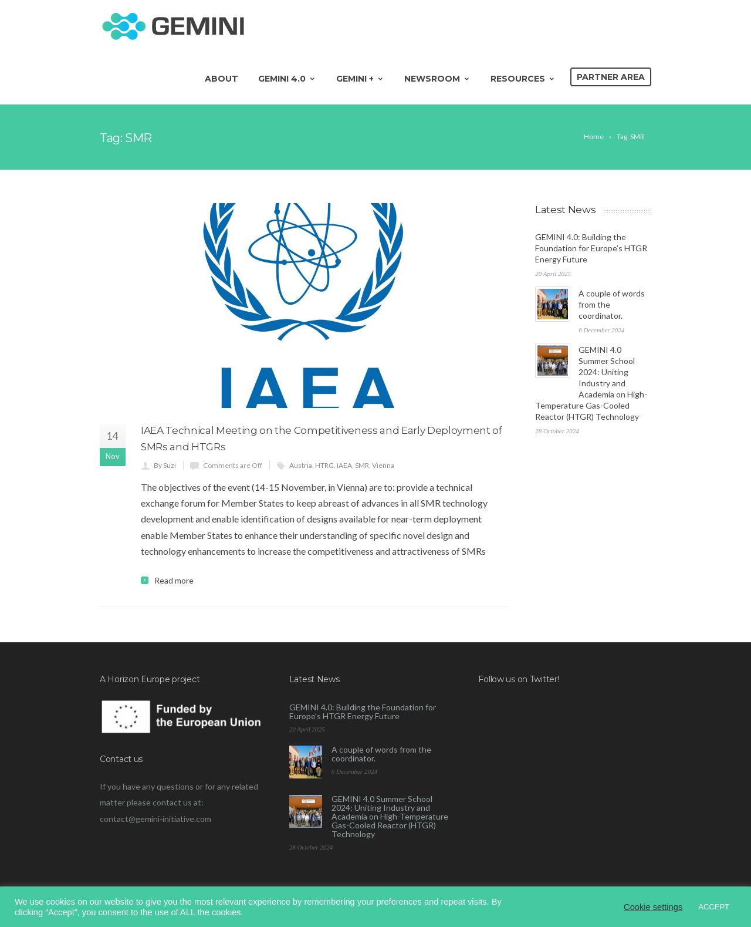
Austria (300, 465)
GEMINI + (360, 78)
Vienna (383, 465)
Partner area (611, 77)
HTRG (324, 465)
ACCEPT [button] (713, 906)
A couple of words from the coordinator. (381, 753)
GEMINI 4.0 (287, 78)
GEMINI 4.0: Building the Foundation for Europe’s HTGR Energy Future (591, 248)
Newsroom (437, 78)
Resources (523, 78)
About (221, 78)
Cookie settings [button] (653, 907)
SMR (362, 465)
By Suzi (165, 465)
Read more (174, 581)
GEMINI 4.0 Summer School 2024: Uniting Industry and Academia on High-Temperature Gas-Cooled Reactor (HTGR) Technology (591, 383)
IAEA (344, 465)
